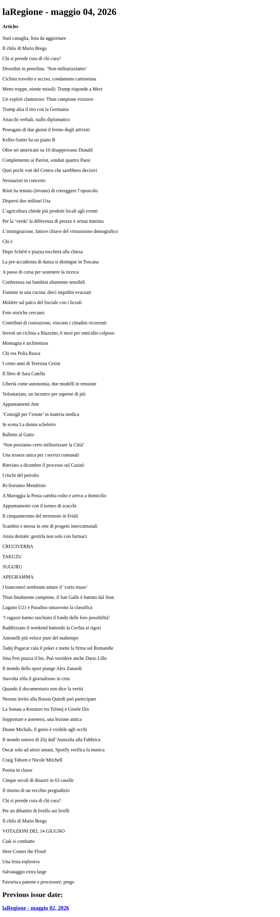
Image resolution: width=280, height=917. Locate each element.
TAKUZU (12, 556)
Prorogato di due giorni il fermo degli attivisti (46, 129)
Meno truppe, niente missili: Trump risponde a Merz (52, 88)
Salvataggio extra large (24, 871)
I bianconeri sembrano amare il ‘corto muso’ (45, 587)
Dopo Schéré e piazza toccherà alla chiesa (42, 251)
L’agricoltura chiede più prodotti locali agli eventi (50, 210)
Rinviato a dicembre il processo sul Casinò (43, 465)
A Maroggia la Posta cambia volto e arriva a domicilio (54, 495)
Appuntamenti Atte (20, 404)
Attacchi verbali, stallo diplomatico (36, 119)
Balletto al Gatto (18, 434)
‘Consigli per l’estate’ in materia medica (40, 414)
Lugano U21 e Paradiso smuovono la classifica (47, 607)
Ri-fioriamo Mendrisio (24, 485)
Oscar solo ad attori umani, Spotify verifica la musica (53, 749)
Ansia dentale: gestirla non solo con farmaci (44, 536)
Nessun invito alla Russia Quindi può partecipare (49, 698)
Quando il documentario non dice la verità (42, 688)
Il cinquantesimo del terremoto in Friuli (40, 515)
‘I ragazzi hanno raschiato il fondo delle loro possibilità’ (56, 617)
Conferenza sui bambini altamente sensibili (43, 282)
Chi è (7, 241)
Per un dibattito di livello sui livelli (35, 810)
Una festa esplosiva (20, 861)
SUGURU (12, 566)
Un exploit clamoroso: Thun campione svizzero (47, 99)
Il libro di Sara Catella (23, 373)
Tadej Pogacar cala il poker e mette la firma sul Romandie (57, 648)
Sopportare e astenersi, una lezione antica (42, 719)
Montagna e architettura (25, 343)
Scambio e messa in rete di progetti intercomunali (50, 526)
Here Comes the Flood (23, 851)
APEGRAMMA (18, 576)
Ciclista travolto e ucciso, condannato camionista (49, 78)
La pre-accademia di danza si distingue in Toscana (50, 261)
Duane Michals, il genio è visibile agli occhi (44, 729)
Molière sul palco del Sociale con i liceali (42, 302)
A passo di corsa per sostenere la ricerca (40, 271)
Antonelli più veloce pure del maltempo (40, 637)
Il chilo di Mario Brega (24, 48)
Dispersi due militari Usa (26, 200)
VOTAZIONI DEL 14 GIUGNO (33, 831)
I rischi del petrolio (20, 475)
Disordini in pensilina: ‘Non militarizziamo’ (44, 68)
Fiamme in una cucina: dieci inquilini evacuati (46, 292)
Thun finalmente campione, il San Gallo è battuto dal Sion (58, 597)
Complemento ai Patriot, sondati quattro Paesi (46, 160)
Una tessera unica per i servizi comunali (40, 454)
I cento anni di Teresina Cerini (31, 363)
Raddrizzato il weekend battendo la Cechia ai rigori (51, 627)
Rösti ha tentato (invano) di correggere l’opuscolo (50, 190)
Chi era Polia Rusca (21, 353)
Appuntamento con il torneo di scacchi (39, 505)
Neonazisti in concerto (23, 180)
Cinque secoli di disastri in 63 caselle (38, 780)
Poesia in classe (17, 770)
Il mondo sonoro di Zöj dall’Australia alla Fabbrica (51, 739)
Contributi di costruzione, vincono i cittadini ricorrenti (54, 322)
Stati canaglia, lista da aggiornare (34, 38)
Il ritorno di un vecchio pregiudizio (35, 790)
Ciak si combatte (18, 841)
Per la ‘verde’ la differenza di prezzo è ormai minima (53, 221)
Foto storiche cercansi (23, 312)
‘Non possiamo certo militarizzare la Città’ (43, 444)
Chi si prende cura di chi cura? (31, 58)
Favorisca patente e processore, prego (38, 881)
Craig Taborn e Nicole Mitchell (32, 759)
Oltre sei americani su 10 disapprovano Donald (47, 149)
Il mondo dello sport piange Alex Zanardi (42, 668)
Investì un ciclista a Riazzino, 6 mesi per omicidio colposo (58, 332)
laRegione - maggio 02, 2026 (35, 908)
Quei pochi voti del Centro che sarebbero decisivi (49, 170)
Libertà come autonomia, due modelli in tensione (49, 383)
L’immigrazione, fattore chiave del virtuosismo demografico (60, 231)
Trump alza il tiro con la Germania (35, 109)
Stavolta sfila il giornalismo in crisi (36, 678)
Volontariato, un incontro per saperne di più (44, 393)
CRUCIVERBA (17, 546)
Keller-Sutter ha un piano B (28, 139)
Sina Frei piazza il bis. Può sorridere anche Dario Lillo (54, 658)
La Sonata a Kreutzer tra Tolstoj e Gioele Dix (45, 709)
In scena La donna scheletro (29, 424)
